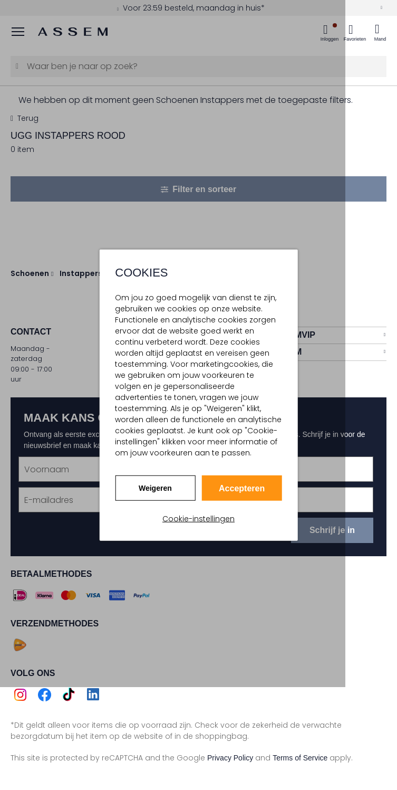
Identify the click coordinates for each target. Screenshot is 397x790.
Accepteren (242, 488)
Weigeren (155, 487)
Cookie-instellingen (198, 518)
